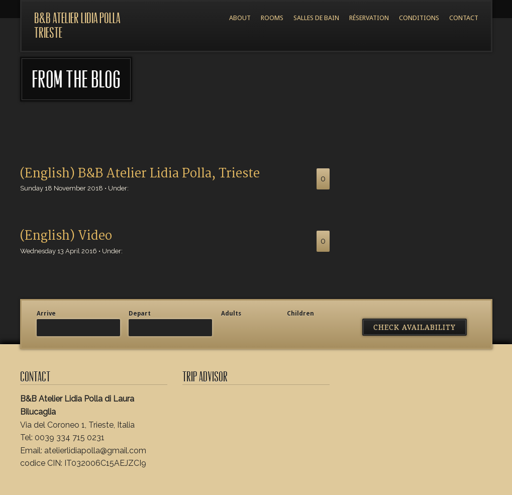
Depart (140, 314)
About (240, 18)
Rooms (272, 18)
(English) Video (66, 236)
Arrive (46, 314)
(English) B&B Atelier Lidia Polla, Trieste (140, 174)
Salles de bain (316, 18)
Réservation (369, 18)
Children (300, 314)
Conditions (419, 18)
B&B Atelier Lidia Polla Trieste (77, 26)
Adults (231, 314)
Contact (463, 18)
